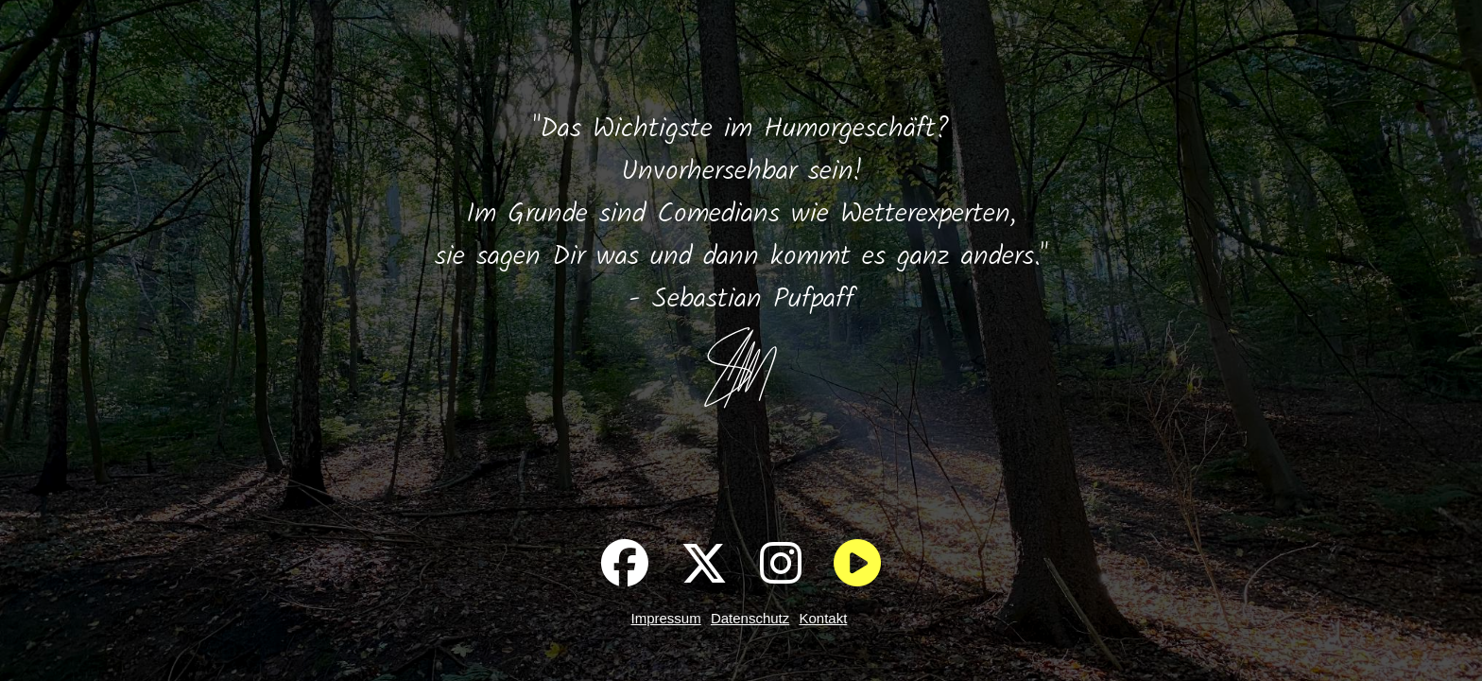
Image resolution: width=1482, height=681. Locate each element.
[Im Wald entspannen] (857, 563)
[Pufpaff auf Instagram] (780, 563)
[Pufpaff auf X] (704, 563)
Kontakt (823, 618)
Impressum (666, 618)
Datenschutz (750, 618)
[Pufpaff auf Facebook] (625, 563)
